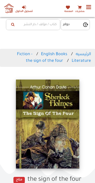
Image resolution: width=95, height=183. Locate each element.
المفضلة (68, 11)
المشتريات (80, 11)
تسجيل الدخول (24, 9)
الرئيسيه (83, 54)
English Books (54, 54)
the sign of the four (44, 61)
